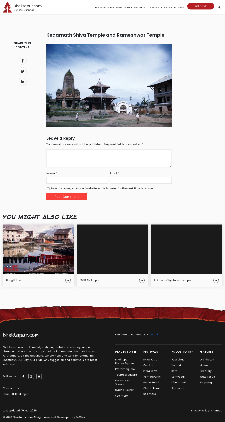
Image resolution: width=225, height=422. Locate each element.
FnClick (80, 417)
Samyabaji (178, 377)
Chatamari (178, 382)
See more (121, 395)
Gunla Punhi (151, 382)
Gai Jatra (149, 365)
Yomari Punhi (152, 377)
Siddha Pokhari (124, 390)
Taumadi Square (126, 375)
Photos (139, 7)
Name (51, 173)
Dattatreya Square (122, 382)
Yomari (176, 365)
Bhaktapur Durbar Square (124, 361)
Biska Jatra (150, 359)
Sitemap (216, 410)
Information (104, 7)
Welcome (201, 6)
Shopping (206, 382)
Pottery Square (125, 369)
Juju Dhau (178, 359)
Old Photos (207, 359)
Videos (153, 7)
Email (115, 173)
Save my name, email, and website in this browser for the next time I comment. (103, 188)
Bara (174, 371)
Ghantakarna (152, 388)
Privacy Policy (200, 410)
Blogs (178, 7)
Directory (123, 7)
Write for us (207, 377)
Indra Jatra (150, 371)
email (154, 334)
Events (166, 7)
